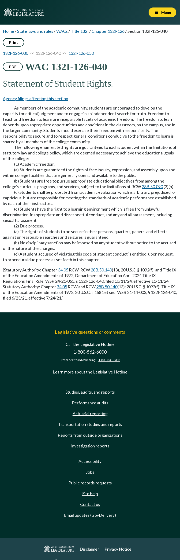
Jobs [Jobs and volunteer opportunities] (90, 472)
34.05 (63, 269)
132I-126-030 (15, 53)
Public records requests (90, 482)
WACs (62, 31)
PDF (12, 66)
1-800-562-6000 (90, 352)
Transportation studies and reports (90, 424)
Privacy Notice (118, 549)
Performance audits (90, 402)
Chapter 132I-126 (108, 31)
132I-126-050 (81, 53)
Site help (90, 493)
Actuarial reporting (90, 413)
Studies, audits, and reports (90, 392)
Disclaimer (89, 549)
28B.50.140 (101, 269)
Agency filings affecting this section (35, 98)
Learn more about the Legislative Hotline (90, 371)
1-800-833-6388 (109, 360)
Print (13, 42)
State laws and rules (35, 31)
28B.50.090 (152, 186)
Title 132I (80, 31)
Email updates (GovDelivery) (90, 515)
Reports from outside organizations (90, 435)
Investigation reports (90, 445)
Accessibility (90, 461)
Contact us (90, 504)
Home (8, 31)
